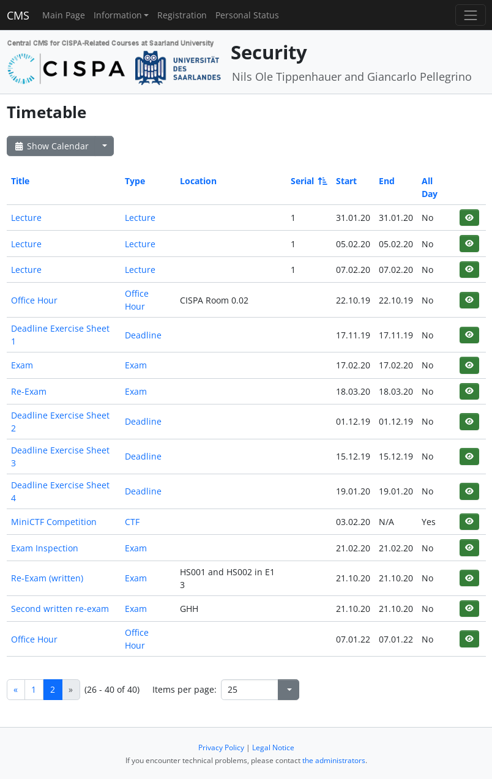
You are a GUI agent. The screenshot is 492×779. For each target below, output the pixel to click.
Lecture (26, 217)
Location (198, 181)
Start (346, 181)
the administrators (333, 760)
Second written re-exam (60, 608)
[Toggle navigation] (470, 15)
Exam (22, 365)
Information (118, 15)
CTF (132, 521)
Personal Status (247, 15)
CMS (18, 15)
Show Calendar (51, 146)
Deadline (143, 335)
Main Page (63, 15)
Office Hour (34, 300)
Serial (308, 180)
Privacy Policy (221, 747)
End (387, 181)
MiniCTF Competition (54, 521)
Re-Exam (29, 391)
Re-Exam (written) (47, 578)
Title (20, 181)
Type (135, 181)
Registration (182, 15)
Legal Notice (273, 747)
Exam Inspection (44, 548)
